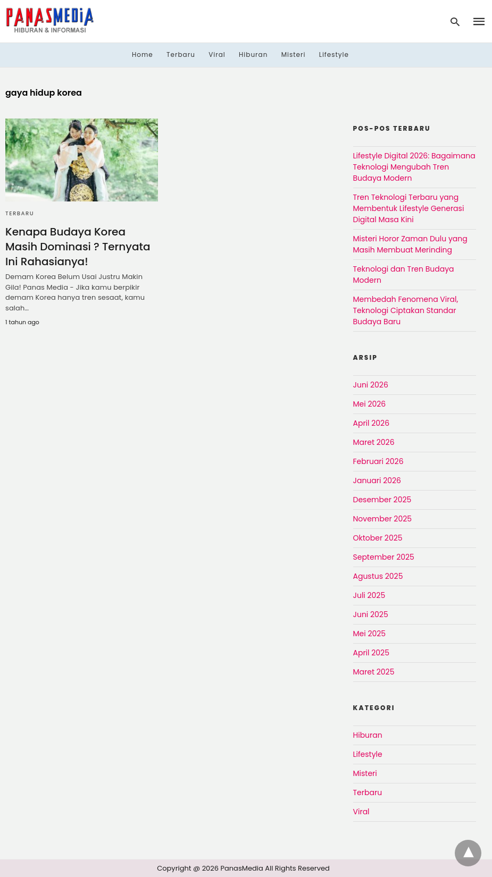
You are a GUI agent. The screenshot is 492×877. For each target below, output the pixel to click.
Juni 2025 (370, 614)
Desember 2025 (382, 499)
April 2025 (371, 652)
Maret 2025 (374, 672)
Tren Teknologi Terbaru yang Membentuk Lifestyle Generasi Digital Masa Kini (408, 208)
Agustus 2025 (378, 576)
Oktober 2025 (378, 538)
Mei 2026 (369, 404)
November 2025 (382, 518)
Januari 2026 (377, 480)
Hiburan (253, 54)
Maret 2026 (374, 442)
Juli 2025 (369, 595)
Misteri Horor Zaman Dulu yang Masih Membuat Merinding (410, 244)
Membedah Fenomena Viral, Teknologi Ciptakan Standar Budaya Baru (405, 310)
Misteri (293, 54)
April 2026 (371, 423)
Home (142, 54)
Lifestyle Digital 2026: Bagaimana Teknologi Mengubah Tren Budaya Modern (414, 166)
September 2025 (383, 557)
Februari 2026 (378, 461)
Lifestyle (334, 54)
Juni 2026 (370, 385)
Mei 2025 (369, 633)
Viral (217, 54)
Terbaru (180, 54)
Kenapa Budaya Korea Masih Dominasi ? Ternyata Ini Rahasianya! (77, 246)
